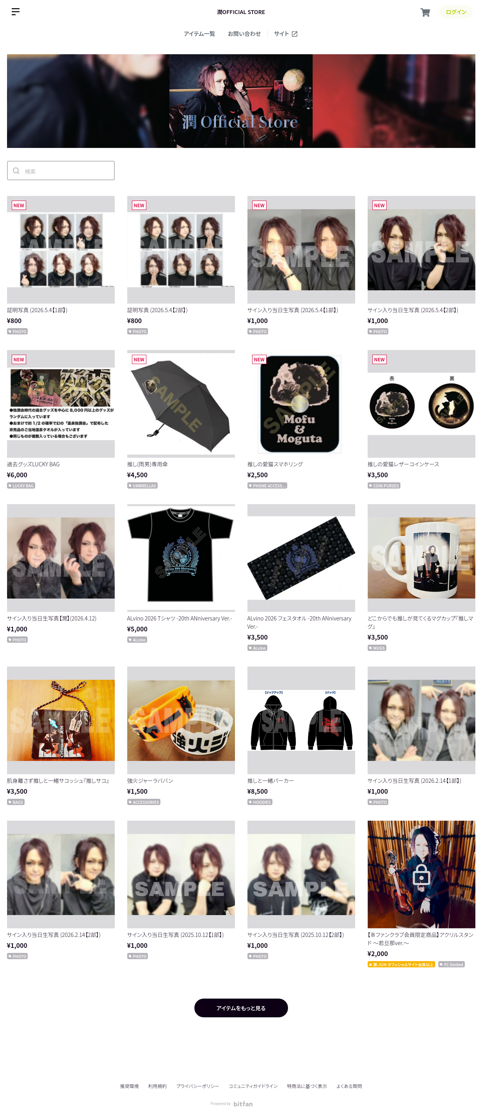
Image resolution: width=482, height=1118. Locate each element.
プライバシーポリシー (197, 1085)
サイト (286, 33)
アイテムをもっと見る (241, 1008)
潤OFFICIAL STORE (241, 12)
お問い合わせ (244, 33)
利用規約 (157, 1085)
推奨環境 (129, 1085)
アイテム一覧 (199, 33)
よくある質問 (349, 1086)
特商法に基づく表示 (307, 1085)
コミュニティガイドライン (253, 1085)
